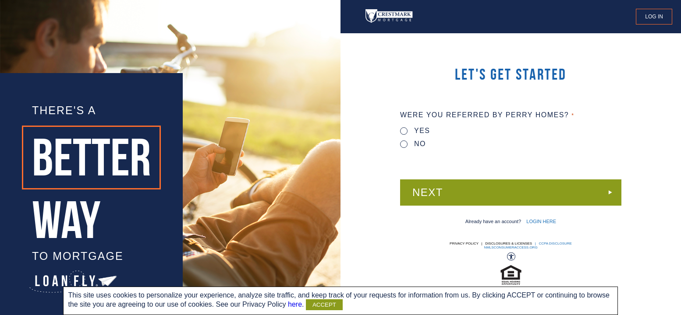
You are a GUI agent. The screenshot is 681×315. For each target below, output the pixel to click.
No (413, 143)
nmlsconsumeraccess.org (510, 247)
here (295, 304)
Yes (415, 130)
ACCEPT (324, 304)
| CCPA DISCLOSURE (552, 243)
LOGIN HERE (541, 221)
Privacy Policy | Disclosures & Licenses (491, 243)
